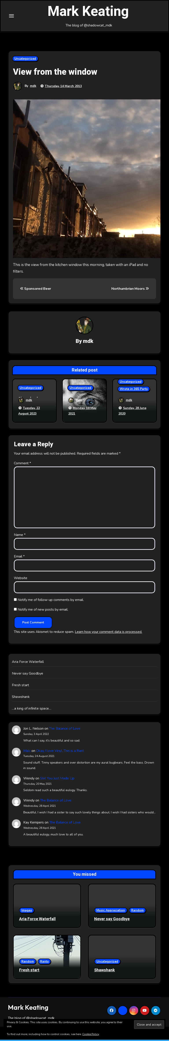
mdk (33, 88)
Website (20, 579)
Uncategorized (25, 60)
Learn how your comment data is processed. (108, 633)
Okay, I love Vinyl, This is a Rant (60, 752)
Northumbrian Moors (130, 290)
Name (20, 536)
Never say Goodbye (27, 675)
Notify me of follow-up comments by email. (51, 601)
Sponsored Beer (35, 290)
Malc (27, 752)
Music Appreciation (110, 912)
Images (26, 912)
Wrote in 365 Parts (134, 391)
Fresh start (20, 686)
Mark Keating (88, 13)
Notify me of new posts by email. (43, 611)
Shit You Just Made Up (57, 779)
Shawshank (21, 698)
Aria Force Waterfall (28, 663)
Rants (44, 963)
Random (137, 912)
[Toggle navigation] (11, 17)
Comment (22, 464)
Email (19, 558)
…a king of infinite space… (31, 710)
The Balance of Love (64, 730)
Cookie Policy (90, 1034)
